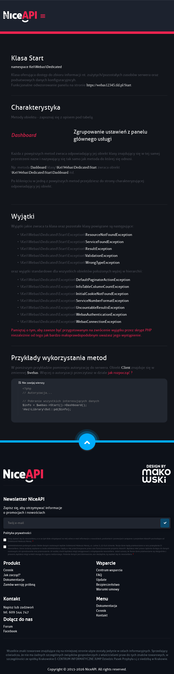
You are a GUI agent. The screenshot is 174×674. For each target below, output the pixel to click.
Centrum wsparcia (109, 570)
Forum (8, 627)
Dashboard (23, 135)
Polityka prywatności (17, 533)
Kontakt (102, 615)
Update (101, 580)
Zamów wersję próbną (19, 585)
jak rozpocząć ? (120, 372)
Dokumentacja (13, 580)
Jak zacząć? (11, 575)
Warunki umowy (107, 589)
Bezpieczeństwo (108, 585)
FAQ (99, 575)
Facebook (10, 631)
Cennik (8, 570)
